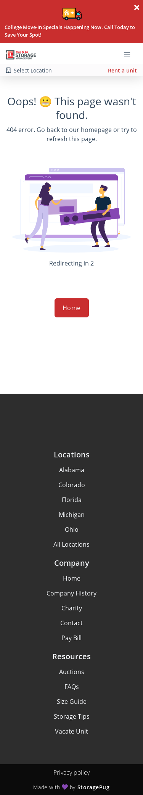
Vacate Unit (71, 731)
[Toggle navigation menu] (130, 53)
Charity (71, 608)
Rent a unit (122, 70)
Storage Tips (72, 716)
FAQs (71, 686)
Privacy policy (71, 772)
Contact (71, 623)
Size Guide (72, 701)
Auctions (71, 672)
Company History (71, 593)
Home (72, 308)
